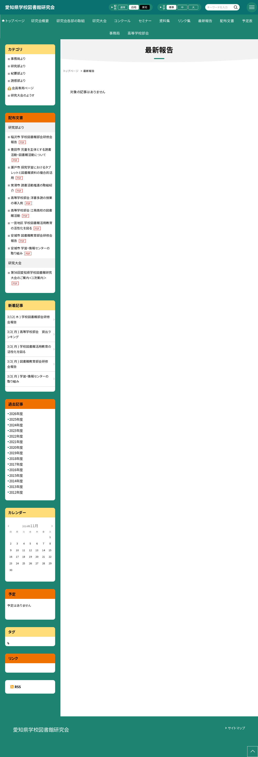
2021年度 (16, 441)
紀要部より (18, 73)
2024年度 (16, 424)
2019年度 (16, 452)
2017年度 (16, 464)
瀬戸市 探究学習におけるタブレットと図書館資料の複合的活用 (31, 172)
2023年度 (16, 430)
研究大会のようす (23, 95)
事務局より (18, 58)
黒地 (144, 7)
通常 (122, 7)
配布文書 (227, 20)
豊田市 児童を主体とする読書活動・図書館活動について (31, 154)
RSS (18, 686)
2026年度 (16, 413)
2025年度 (16, 419)
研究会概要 (40, 20)
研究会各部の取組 (71, 20)
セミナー (145, 20)
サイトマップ (236, 727)
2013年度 (16, 486)
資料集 (164, 20)
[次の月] (52, 526)
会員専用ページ (21, 88)
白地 (133, 7)
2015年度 (16, 475)
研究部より (18, 66)
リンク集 (184, 20)
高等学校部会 (138, 33)
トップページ (15, 20)
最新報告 (205, 20)
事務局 (114, 33)
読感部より (18, 80)
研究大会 (99, 20)
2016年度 (16, 469)
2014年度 (16, 480)
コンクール (122, 20)
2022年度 (16, 436)
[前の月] (8, 526)
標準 (171, 7)
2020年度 (16, 447)
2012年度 (16, 492)
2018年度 (16, 458)
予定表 (247, 20)
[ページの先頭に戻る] (252, 751)
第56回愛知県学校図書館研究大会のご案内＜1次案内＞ (31, 277)
